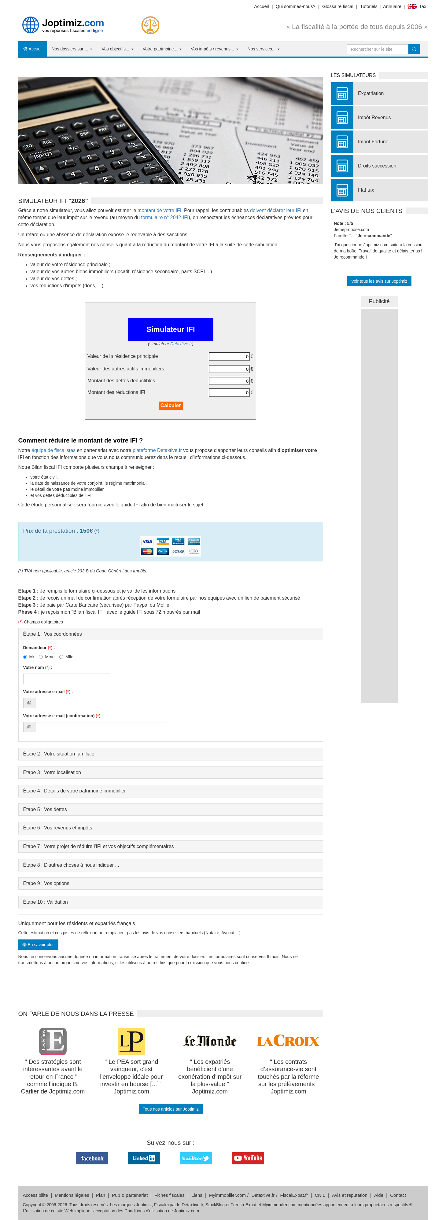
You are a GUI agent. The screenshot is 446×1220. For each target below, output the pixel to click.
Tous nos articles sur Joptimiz (171, 1109)
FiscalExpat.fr (294, 1195)
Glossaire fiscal (337, 6)
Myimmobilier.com (227, 1195)
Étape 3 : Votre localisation (52, 772)
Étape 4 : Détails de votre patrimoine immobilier (74, 790)
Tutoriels (369, 6)
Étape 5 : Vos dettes (45, 809)
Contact (398, 1195)
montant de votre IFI (159, 210)
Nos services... (264, 48)
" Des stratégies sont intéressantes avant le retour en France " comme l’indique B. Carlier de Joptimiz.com (53, 1076)
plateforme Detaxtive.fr (157, 450)
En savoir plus (38, 944)
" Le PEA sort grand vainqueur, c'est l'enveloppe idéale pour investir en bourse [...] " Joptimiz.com (131, 1076)
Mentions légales (72, 1195)
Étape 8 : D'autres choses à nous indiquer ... (71, 865)
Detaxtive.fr (181, 343)
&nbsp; (379, 400)
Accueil (261, 6)
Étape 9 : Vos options (46, 883)
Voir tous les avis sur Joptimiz (379, 281)
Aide (378, 1195)
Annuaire (392, 6)
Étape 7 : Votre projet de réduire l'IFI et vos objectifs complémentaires (98, 846)
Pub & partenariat (130, 1195)
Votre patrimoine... (162, 48)
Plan (100, 1195)
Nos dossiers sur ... (72, 48)
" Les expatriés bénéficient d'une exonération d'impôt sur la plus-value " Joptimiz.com (209, 1076)
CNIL (320, 1195)
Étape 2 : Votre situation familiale (58, 753)
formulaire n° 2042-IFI (164, 217)
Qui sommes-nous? (295, 6)
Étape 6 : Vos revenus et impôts (57, 827)
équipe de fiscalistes (53, 450)
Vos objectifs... (117, 48)
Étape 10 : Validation (45, 902)
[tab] (171, 634)
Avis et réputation (349, 1195)
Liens (196, 1195)
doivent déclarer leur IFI (275, 210)
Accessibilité (35, 1195)
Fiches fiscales (169, 1195)
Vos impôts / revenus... (214, 48)
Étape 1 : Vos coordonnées (52, 634)
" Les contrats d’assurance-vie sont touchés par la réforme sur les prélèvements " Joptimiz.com (288, 1076)
